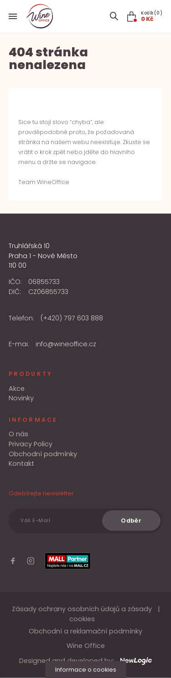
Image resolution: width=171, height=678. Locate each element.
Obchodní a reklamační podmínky (85, 631)
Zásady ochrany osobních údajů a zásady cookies (82, 613)
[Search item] (113, 16)
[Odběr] (131, 520)
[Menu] (13, 16)
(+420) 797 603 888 (72, 318)
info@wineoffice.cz (66, 344)
